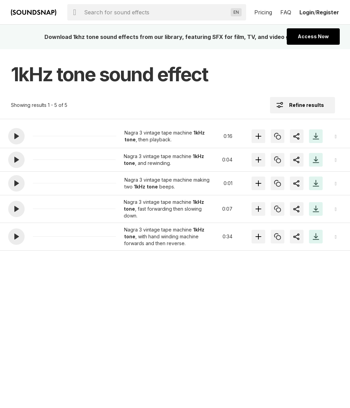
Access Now (313, 36)
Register (327, 12)
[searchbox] (156, 12)
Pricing (263, 12)
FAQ (285, 12)
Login (306, 12)
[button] (16, 136)
